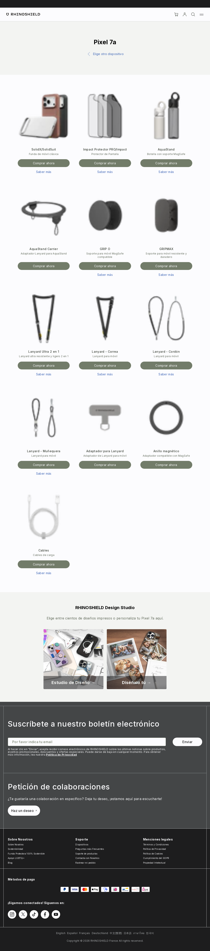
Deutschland (100, 933)
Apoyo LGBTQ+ (16, 858)
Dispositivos (81, 844)
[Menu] (201, 14)
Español (72, 933)
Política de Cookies (153, 853)
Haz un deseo (24, 811)
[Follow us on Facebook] (45, 914)
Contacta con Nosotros (87, 858)
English (60, 933)
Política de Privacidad (61, 754)
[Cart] (176, 14)
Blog (10, 862)
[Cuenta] (184, 14)
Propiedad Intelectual (154, 862)
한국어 (150, 933)
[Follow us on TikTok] (34, 914)
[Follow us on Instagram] (12, 914)
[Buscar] (193, 14)
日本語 (127, 933)
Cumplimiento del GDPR (156, 858)
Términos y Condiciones (156, 844)
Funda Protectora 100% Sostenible (26, 853)
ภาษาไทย (138, 933)
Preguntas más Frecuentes (89, 849)
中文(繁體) (116, 933)
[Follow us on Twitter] (23, 914)
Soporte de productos (86, 853)
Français (84, 933)
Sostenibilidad (15, 849)
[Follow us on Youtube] (56, 914)
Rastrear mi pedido (85, 862)
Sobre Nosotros (15, 844)
